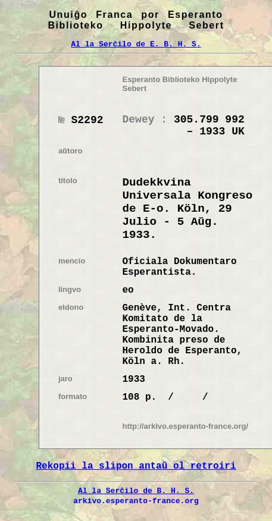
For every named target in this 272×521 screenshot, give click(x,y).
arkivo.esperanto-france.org (136, 500)
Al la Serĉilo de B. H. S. (136, 490)
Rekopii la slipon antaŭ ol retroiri (136, 466)
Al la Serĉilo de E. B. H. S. (136, 44)
